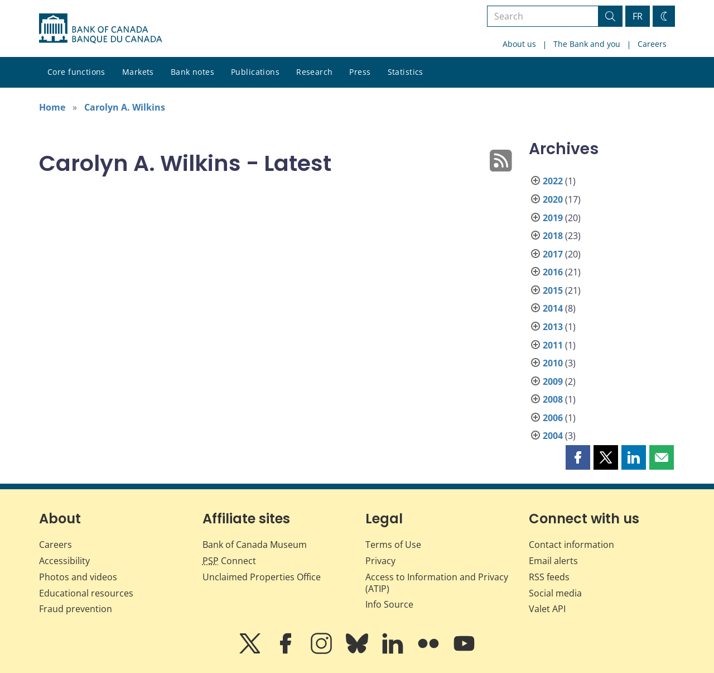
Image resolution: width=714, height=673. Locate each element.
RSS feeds (549, 577)
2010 (553, 363)
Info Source (389, 604)
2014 (553, 308)
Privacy (380, 561)
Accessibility (64, 561)
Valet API (547, 609)
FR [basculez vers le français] (638, 16)
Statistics (405, 71)
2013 (553, 327)
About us (519, 44)
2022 (553, 181)
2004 (553, 435)
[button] (578, 457)
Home (52, 107)
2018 (553, 236)
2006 (553, 418)
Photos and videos (78, 577)
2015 (553, 290)
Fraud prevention (75, 609)
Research (314, 71)
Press (359, 71)
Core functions (76, 71)
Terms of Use (393, 544)
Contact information (571, 544)
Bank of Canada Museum (254, 544)
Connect (229, 561)
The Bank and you (586, 44)
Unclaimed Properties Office (261, 577)
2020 (553, 199)
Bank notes (192, 71)
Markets (138, 71)
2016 (553, 272)
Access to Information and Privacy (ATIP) (436, 583)
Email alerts (553, 561)
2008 (553, 399)
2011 (553, 345)
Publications (255, 71)
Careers (652, 44)
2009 (553, 381)
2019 (553, 218)
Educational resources (86, 593)
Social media (555, 593)
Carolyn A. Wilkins (124, 107)
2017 (553, 254)
